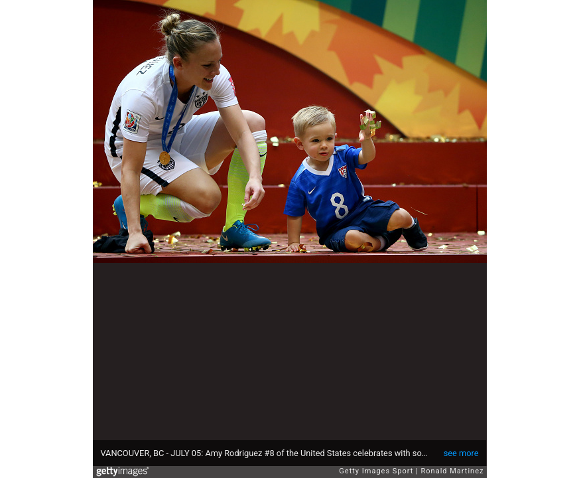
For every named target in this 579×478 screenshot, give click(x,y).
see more (461, 453)
